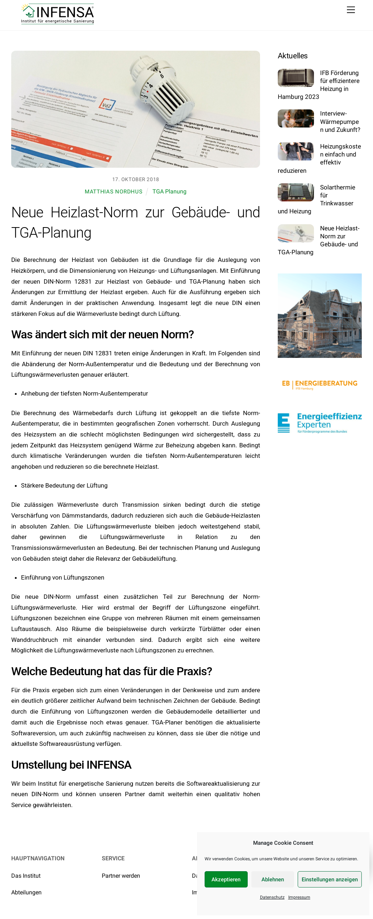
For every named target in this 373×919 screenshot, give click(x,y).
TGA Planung (169, 191)
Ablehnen (272, 879)
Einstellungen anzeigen (330, 879)
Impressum (299, 897)
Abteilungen (26, 892)
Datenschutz (272, 897)
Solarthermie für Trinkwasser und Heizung (316, 199)
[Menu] (351, 10)
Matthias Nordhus (114, 191)
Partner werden (121, 875)
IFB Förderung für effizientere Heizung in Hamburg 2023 (319, 85)
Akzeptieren (225, 879)
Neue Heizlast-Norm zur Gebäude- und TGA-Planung (319, 240)
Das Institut (26, 875)
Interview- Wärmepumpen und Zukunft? (340, 121)
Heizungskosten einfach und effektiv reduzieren (319, 158)
